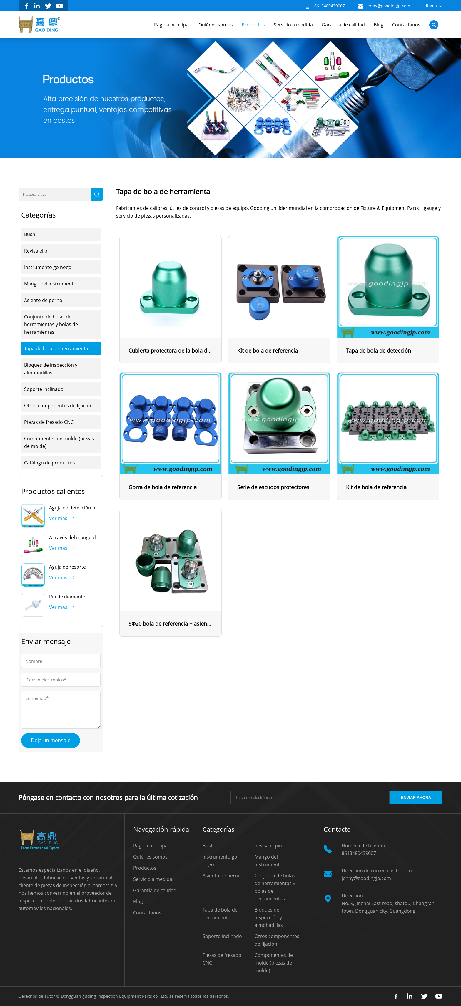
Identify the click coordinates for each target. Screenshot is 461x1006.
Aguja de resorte (67, 567)
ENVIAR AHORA (416, 797)
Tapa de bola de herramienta (56, 348)
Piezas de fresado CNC (49, 422)
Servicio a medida (293, 24)
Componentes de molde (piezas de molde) (59, 442)
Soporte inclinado (44, 389)
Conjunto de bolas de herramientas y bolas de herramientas (51, 324)
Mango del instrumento (50, 283)
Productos (253, 24)
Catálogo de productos (49, 462)
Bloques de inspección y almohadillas (50, 369)
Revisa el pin (37, 251)
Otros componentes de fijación (58, 405)
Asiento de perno (43, 300)
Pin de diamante (67, 596)
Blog (378, 24)
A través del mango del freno (81, 537)
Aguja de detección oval (75, 507)
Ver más (58, 518)
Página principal (172, 24)
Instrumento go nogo (47, 267)
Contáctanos (406, 24)
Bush (29, 234)
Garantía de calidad (343, 24)
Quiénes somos (215, 24)
